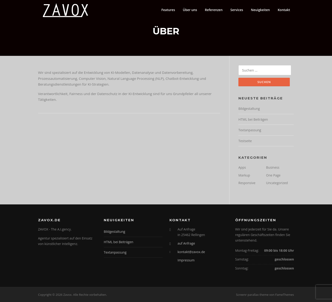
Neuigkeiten (260, 10)
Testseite (245, 141)
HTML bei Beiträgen (253, 119)
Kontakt (284, 10)
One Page (273, 175)
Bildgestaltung (249, 108)
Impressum (186, 260)
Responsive (246, 183)
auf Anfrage (186, 243)
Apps (242, 167)
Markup (244, 175)
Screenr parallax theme (252, 295)
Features (168, 10)
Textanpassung (249, 130)
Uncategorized (277, 183)
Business (272, 167)
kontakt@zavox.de (191, 252)
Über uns (190, 10)
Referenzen (213, 10)
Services (236, 10)
